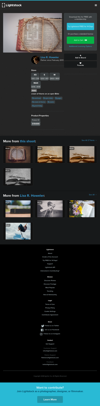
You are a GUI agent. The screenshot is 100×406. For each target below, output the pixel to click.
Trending (50, 291)
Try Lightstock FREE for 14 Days (80, 26)
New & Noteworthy (50, 294)
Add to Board (80, 57)
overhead (36, 98)
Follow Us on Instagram (52, 334)
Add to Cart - (80, 40)
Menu (96, 5)
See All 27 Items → (89, 140)
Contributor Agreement (50, 315)
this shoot (27, 141)
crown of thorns (38, 102)
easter (51, 102)
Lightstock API (50, 267)
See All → (93, 194)
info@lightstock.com (50, 351)
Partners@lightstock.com (50, 357)
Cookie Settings (50, 311)
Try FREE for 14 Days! (50, 260)
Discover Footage (50, 284)
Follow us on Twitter (52, 325)
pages (58, 98)
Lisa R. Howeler (50, 57)
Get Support (50, 344)
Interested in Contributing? (50, 271)
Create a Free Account (50, 257)
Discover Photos (50, 280)
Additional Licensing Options (80, 46)
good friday (37, 106)
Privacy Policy (50, 308)
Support (50, 264)
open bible (48, 98)
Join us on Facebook (52, 329)
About (50, 253)
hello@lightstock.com (50, 364)
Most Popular (50, 287)
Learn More (50, 399)
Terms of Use (50, 304)
